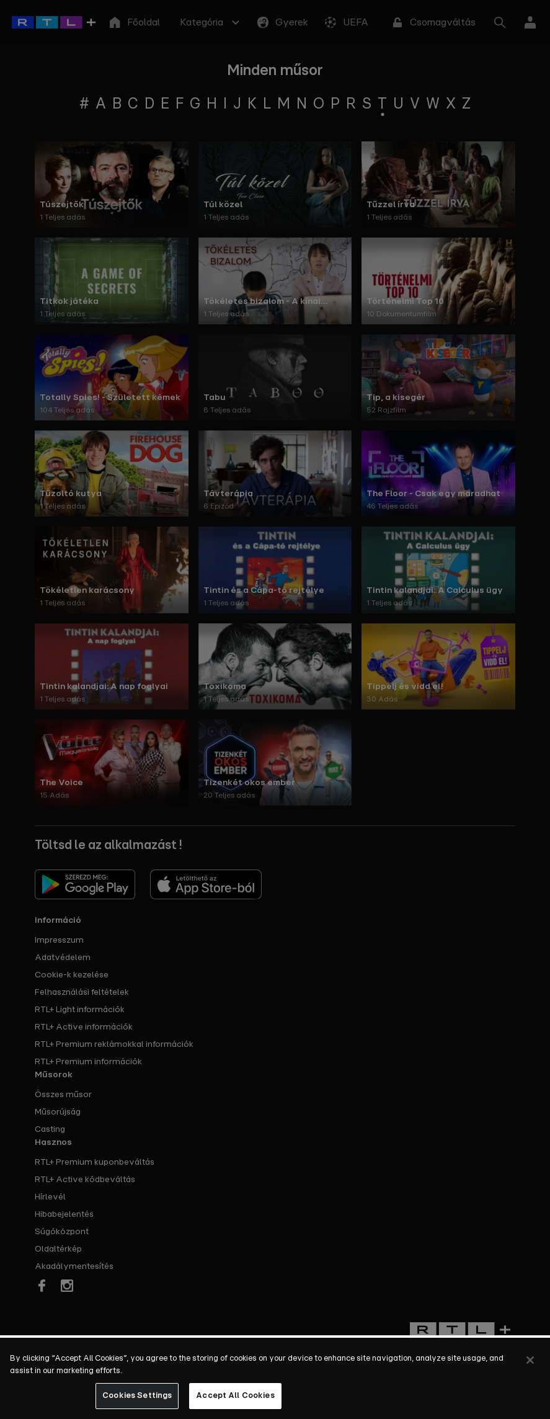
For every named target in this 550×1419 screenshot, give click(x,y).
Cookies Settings (137, 1405)
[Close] (530, 1368)
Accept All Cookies (235, 1405)
